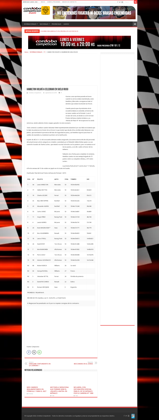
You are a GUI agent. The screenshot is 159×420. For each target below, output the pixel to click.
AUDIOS (66, 24)
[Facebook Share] (29, 352)
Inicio (26, 52)
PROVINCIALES (56, 24)
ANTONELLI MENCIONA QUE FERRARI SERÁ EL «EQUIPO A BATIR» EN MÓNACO (59, 390)
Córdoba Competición (35, 93)
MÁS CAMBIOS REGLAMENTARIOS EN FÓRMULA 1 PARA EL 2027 (36, 389)
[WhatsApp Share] (39, 352)
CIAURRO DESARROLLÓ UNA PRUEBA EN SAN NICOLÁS (59, 31)
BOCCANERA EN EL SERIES (81, 363)
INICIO (43, 2)
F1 (44, 52)
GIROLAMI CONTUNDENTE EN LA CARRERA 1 (40, 363)
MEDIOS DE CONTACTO (69, 2)
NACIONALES (44, 24)
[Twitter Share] (34, 352)
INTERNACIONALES (30, 24)
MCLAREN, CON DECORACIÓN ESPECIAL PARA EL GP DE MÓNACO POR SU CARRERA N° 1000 (83, 390)
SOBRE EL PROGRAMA (53, 2)
